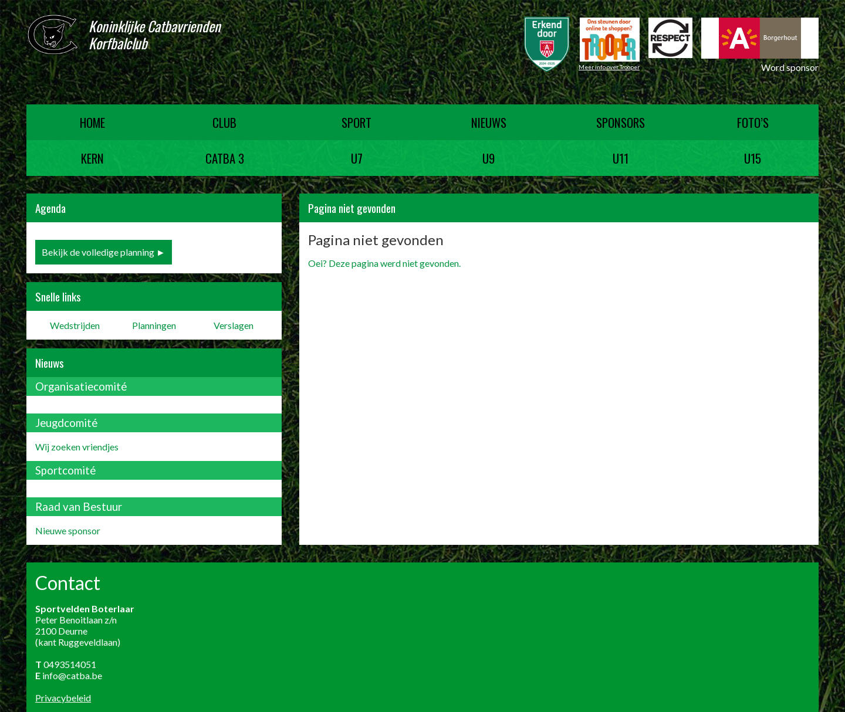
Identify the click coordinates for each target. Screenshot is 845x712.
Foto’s (753, 122)
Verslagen (234, 325)
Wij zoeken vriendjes (77, 446)
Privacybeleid (63, 697)
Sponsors (620, 122)
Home (92, 122)
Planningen (154, 325)
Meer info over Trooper (609, 66)
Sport (356, 122)
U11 (620, 158)
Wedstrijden (75, 325)
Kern (92, 158)
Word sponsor (790, 67)
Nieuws (488, 122)
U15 (752, 158)
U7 (357, 158)
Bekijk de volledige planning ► (103, 251)
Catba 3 (224, 158)
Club (224, 122)
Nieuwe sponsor (67, 530)
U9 (488, 158)
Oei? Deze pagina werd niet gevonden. (384, 263)
